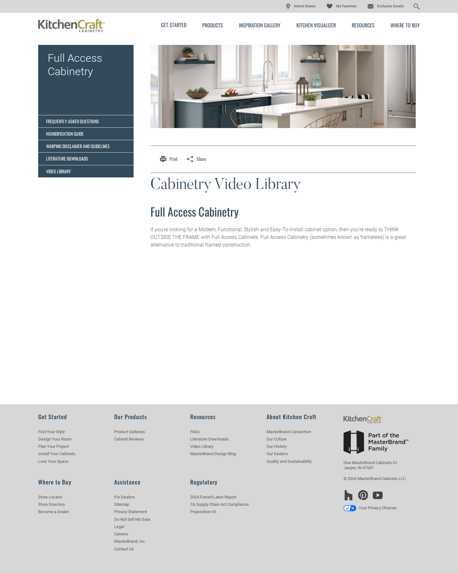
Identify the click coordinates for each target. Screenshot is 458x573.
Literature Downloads (67, 158)
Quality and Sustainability (289, 461)
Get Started (173, 25)
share (201, 158)
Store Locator (50, 497)
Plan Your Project (53, 446)
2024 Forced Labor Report (213, 497)
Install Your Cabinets (56, 453)
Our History (277, 446)
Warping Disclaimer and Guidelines (78, 146)
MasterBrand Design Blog (213, 453)
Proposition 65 (203, 511)
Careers (121, 534)
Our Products (130, 416)
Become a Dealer (53, 511)
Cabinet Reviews (129, 439)
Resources (363, 25)
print (173, 158)
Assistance (127, 482)
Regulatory (204, 482)
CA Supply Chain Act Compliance (219, 504)
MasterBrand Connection (289, 431)
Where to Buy (405, 25)
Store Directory (51, 504)
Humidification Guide (65, 133)
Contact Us (124, 549)
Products (212, 25)
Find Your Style (51, 431)
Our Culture (277, 439)
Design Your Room (55, 439)
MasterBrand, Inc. (130, 541)
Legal (119, 526)
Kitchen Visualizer (316, 25)
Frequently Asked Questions (72, 121)
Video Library (58, 171)
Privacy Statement (130, 511)
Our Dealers (277, 453)
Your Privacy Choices (370, 507)
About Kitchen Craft (291, 416)
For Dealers (124, 497)
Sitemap (121, 504)
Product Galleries (129, 431)
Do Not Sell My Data (132, 519)
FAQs (195, 431)
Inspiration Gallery (260, 25)
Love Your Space (53, 461)
